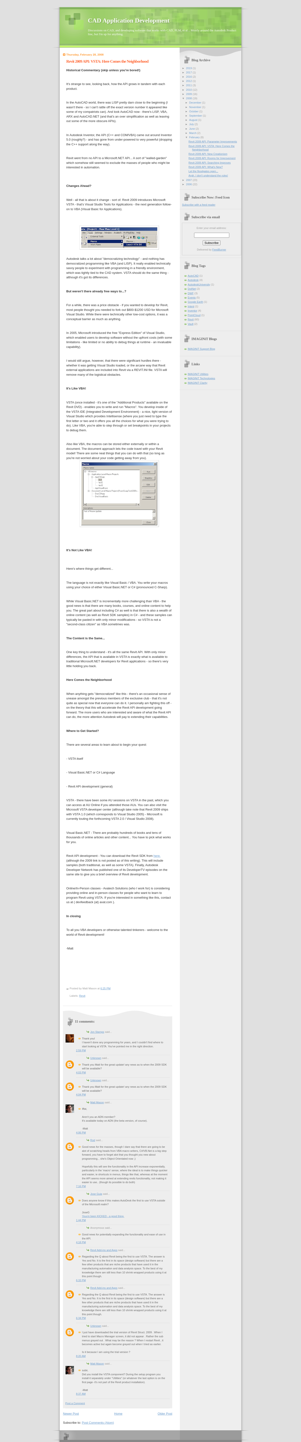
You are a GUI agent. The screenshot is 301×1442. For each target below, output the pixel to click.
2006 (189, 184)
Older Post (165, 1413)
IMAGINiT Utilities (198, 374)
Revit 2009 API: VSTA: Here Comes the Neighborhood (107, 61)
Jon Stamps (97, 1031)
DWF (191, 293)
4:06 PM (81, 1132)
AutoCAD (193, 275)
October (194, 111)
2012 (189, 81)
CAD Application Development (129, 20)
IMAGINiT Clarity (197, 382)
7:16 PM (81, 1186)
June (192, 128)
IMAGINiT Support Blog (201, 348)
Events (192, 297)
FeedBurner (219, 249)
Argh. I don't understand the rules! (208, 175)
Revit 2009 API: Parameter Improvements (213, 141)
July (192, 124)
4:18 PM (81, 1242)
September (196, 115)
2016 (189, 76)
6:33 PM (81, 1280)
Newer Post (71, 1413)
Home (118, 1413)
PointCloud (194, 315)
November (195, 107)
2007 (189, 180)
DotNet (192, 288)
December (195, 102)
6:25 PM (105, 988)
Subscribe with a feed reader (198, 204)
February (194, 137)
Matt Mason (97, 1102)
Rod (92, 1140)
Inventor (192, 310)
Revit (82, 995)
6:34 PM (81, 1318)
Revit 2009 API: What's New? (206, 167)
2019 (189, 68)
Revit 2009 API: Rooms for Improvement (212, 158)
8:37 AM (81, 1393)
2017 (189, 72)
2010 (189, 89)
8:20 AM (81, 1356)
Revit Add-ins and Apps (103, 1250)
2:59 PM (81, 1050)
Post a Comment (75, 1403)
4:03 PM (81, 1072)
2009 (189, 94)
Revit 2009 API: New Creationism (208, 153)
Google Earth (195, 301)
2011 (189, 85)
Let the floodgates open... (203, 171)
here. (157, 856)
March (193, 133)
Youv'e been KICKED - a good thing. (103, 1216)
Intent (191, 306)
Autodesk (193, 280)
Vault (190, 324)
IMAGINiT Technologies (201, 378)
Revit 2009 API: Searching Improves (210, 162)
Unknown (95, 1058)
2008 (189, 98)
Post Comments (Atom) (98, 1422)
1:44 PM (81, 1220)
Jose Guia (96, 1193)
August (193, 120)
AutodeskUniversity (199, 284)
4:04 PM (81, 1094)
